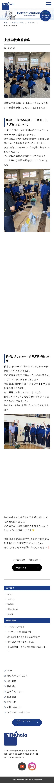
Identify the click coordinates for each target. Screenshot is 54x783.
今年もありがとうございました (20, 642)
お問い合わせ (12, 707)
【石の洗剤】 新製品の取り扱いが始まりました (27, 648)
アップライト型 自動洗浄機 (19, 632)
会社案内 (10, 681)
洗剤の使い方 (13, 609)
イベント (11, 599)
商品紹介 (11, 604)
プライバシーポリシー (17, 712)
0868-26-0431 (31, 754)
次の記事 (20, 560)
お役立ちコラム (13, 691)
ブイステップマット (16, 627)
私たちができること (16, 676)
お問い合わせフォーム (27, 722)
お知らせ (10, 702)
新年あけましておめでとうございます (23, 637)
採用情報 (10, 697)
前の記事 (33, 560)
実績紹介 (10, 686)
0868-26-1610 (16, 754)
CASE (10, 594)
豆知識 (10, 614)
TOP (8, 671)
